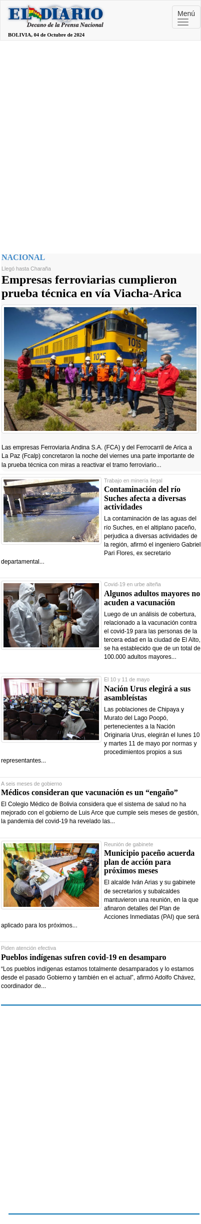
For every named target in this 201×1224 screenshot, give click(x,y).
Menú (186, 18)
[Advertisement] (94, 144)
